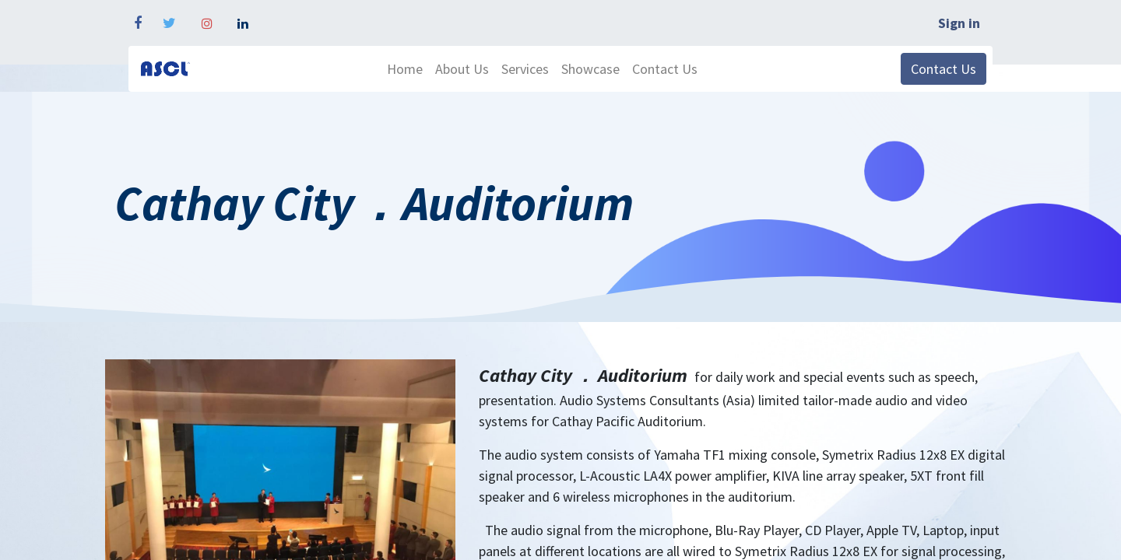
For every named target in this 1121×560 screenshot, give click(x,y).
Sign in (959, 23)
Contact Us (943, 69)
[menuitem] (405, 69)
